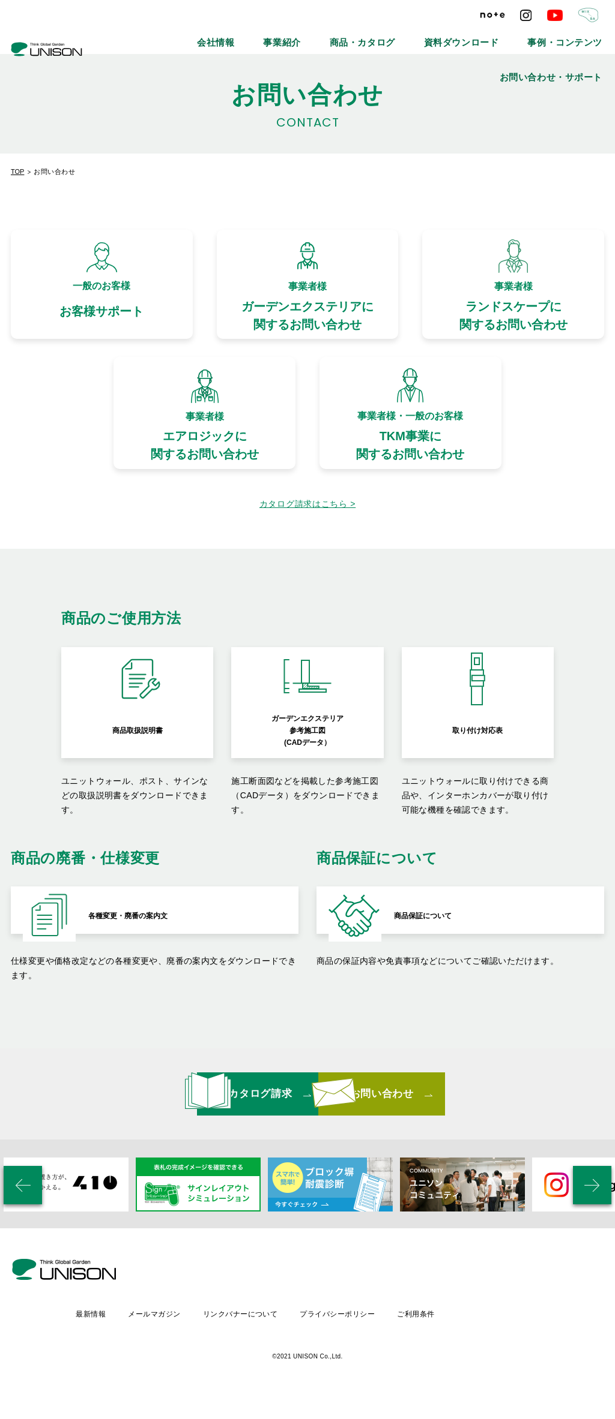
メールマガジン (255, 1333)
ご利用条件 (522, 1333)
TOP (17, 171)
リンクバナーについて (342, 1333)
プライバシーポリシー (441, 1333)
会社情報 (203, 36)
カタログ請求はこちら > (307, 529)
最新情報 (190, 1333)
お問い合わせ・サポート (566, 36)
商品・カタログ (319, 36)
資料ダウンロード (395, 36)
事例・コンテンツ (476, 36)
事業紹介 (256, 36)
